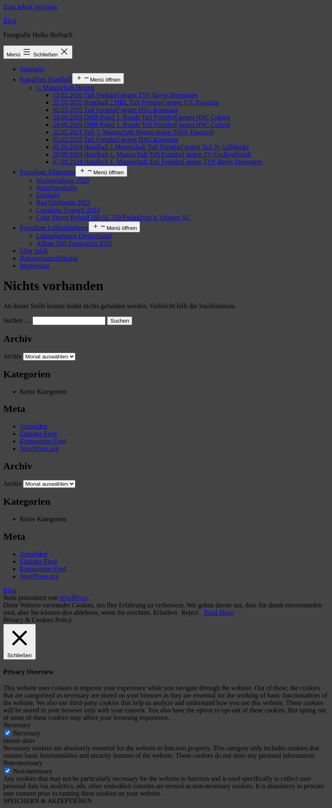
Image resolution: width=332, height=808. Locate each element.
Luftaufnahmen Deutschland (74, 235)
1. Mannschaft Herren (65, 87)
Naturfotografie (56, 187)
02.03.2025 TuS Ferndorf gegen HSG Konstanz (115, 109)
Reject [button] (189, 612)
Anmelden (33, 426)
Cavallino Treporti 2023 (68, 209)
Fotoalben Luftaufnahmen (54, 227)
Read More (219, 612)
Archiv (12, 356)
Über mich (34, 250)
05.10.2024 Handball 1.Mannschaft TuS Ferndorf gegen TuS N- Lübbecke (151, 146)
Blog (9, 20)
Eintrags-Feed (38, 433)
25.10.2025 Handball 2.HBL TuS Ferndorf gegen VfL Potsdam (136, 102)
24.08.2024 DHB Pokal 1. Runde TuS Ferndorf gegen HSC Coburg (141, 117)
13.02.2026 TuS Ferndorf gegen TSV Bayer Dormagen (125, 94)
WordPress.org (39, 448)
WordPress (73, 597)
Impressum (34, 265)
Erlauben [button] (165, 612)
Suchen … (17, 320)
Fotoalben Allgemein (47, 172)
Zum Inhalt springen (30, 6)
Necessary (26, 733)
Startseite (32, 69)
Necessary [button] (16, 724)
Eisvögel (47, 195)
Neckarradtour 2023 (62, 180)
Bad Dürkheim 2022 (63, 202)
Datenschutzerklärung (48, 258)
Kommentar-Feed (43, 441)
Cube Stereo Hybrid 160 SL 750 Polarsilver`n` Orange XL (113, 217)
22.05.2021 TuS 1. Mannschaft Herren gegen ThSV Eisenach (133, 132)
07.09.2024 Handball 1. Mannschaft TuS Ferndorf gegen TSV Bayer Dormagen (158, 161)
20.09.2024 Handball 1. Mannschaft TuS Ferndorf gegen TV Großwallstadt (152, 154)
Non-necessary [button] (22, 762)
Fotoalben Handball (46, 79)
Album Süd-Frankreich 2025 (74, 243)
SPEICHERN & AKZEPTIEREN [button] (47, 800)
